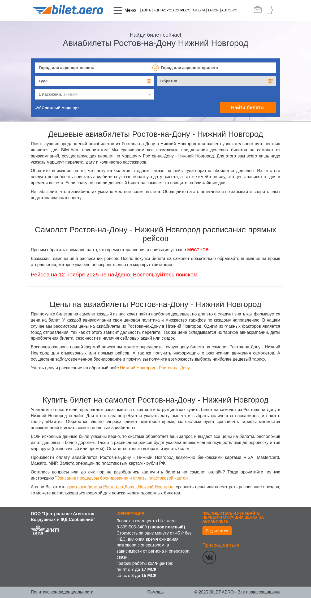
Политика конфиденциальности (62, 592)
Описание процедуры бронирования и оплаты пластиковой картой (122, 478)
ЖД (156, 10)
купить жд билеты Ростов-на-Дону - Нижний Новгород (120, 487)
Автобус (229, 10)
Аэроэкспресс (176, 10)
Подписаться (217, 531)
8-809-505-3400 (131, 527)
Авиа (146, 10)
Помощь (155, 592)
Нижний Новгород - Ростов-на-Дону (155, 368)
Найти (248, 107)
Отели (199, 10)
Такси (213, 10)
